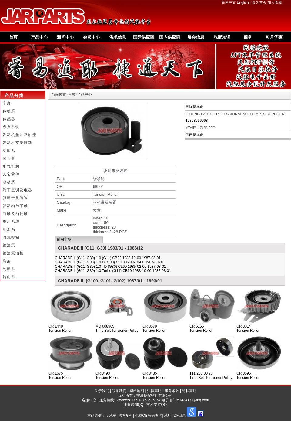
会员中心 (91, 37)
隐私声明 (189, 391)
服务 (248, 37)
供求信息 (117, 37)
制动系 (9, 269)
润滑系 (9, 229)
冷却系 (9, 150)
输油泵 (9, 245)
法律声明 (154, 391)
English (243, 2)
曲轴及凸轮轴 (15, 214)
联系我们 (119, 391)
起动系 (9, 182)
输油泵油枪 (13, 253)
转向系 (9, 277)
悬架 (7, 261)
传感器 (9, 119)
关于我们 (102, 391)
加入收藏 (274, 2)
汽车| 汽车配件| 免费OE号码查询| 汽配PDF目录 (147, 415)
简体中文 (228, 2)
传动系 (9, 111)
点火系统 (11, 127)
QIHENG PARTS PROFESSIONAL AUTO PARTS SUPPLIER (235, 114)
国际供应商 (143, 37)
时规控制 (11, 237)
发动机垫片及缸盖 (20, 135)
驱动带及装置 (15, 198)
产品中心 (39, 37)
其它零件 (11, 174)
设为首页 (259, 2)
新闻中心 (65, 37)
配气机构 (11, 166)
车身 (7, 103)
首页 (13, 37)
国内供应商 (169, 37)
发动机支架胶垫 (17, 143)
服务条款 (172, 391)
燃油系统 (11, 221)
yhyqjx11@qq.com (201, 127)
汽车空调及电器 (17, 190)
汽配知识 (221, 37)
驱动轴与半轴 (15, 206)
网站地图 (136, 391)
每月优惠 (274, 37)
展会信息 (195, 37)
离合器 (9, 158)
